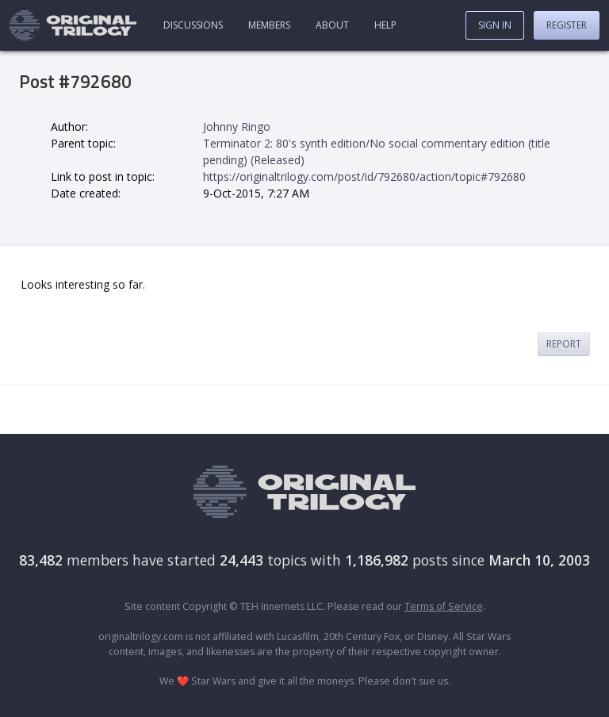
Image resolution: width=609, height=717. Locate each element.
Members (269, 25)
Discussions (193, 25)
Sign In (494, 25)
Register (566, 25)
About (332, 25)
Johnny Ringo (236, 126)
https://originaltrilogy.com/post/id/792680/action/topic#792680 (364, 176)
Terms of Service (443, 606)
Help (385, 25)
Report (563, 344)
